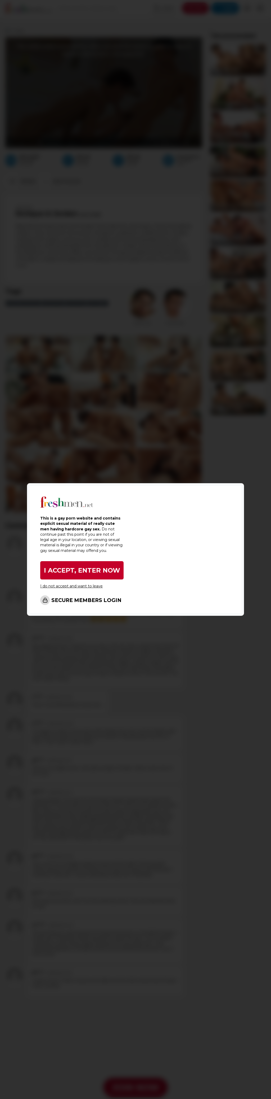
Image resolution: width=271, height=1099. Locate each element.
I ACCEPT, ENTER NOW (82, 570)
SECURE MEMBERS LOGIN (86, 600)
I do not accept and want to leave (71, 586)
